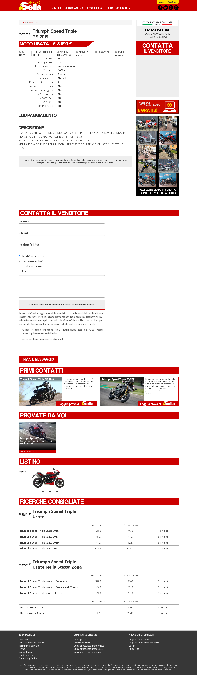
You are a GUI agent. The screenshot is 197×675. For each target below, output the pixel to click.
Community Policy (28, 658)
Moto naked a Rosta (32, 613)
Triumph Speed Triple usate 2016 (39, 530)
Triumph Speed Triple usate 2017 (39, 536)
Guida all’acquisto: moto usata (88, 648)
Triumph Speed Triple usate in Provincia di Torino (49, 587)
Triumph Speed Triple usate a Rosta (41, 593)
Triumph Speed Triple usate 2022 (39, 548)
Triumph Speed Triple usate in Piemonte (43, 581)
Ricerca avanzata (74, 8)
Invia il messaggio (38, 359)
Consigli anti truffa (83, 639)
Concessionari (95, 8)
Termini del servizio (29, 645)
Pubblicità (134, 648)
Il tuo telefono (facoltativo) (29, 245)
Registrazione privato (140, 639)
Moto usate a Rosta (31, 607)
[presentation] (40, 348)
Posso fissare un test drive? (31, 261)
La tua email (24, 233)
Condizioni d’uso (27, 655)
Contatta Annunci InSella (31, 642)
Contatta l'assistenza (118, 8)
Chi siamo (24, 639)
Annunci (56, 8)
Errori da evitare (82, 642)
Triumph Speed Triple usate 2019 (39, 542)
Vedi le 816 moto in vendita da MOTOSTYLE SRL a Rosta (157, 191)
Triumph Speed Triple (48, 480)
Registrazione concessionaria (144, 642)
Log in (132, 645)
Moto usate (33, 22)
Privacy (22, 648)
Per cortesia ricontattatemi (30, 266)
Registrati (172, 2)
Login (161, 2)
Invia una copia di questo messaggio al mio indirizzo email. (41, 339)
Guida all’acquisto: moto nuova (89, 645)
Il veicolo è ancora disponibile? (32, 256)
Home (23, 22)
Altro (22, 271)
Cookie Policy (25, 652)
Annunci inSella (32, 5)
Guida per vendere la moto (87, 652)
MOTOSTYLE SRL (157, 30)
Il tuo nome (24, 221)
